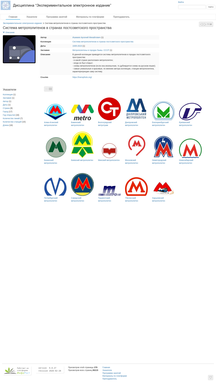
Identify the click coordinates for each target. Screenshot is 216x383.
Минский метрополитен (109, 160)
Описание (8, 32)
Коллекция (8, 94)
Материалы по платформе (90, 17)
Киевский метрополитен (82, 160)
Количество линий (11, 118)
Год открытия (9, 115)
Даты (5, 105)
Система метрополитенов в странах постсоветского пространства (102, 42)
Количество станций (12, 122)
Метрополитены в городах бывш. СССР (90, 50)
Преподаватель (121, 17)
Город (5, 111)
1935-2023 (77, 46)
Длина (6, 125)
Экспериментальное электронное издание (22, 23)
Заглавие (7, 98)
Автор (5, 101)
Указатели (31, 17)
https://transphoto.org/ (82, 77)
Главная (13, 17)
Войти (181, 2)
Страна (6, 108)
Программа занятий (56, 17)
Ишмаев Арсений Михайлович (86, 37)
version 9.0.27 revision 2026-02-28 (49, 369)
